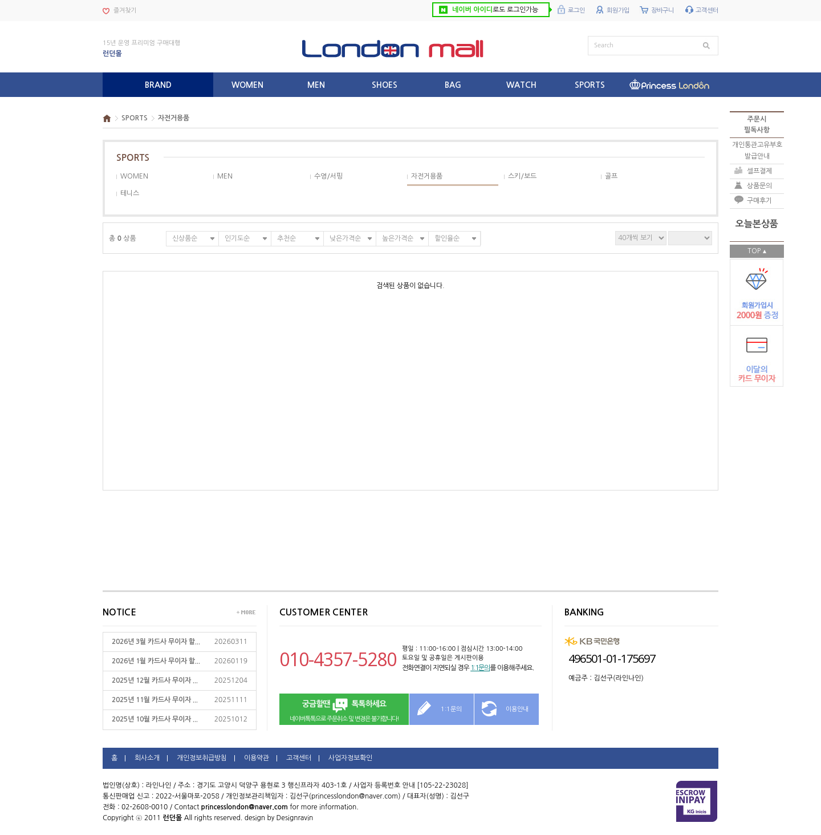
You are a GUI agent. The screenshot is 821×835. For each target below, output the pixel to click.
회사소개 (147, 758)
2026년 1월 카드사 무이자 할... (156, 661)
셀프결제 (759, 171)
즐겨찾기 (124, 10)
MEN (225, 176)
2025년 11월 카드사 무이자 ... (155, 699)
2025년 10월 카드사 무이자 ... (155, 719)
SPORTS (134, 118)
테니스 (129, 193)
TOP (754, 251)
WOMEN (134, 176)
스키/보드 (522, 176)
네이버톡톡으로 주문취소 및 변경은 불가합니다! (344, 710)
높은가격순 (397, 238)
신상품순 (184, 238)
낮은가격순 (345, 238)
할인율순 (447, 238)
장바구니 (662, 10)
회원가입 (618, 10)
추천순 (286, 238)
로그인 (576, 10)
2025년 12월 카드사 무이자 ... (155, 680)
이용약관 (256, 758)
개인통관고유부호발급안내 (757, 150)
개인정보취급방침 (202, 758)
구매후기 (759, 200)
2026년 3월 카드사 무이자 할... (156, 641)
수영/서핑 (328, 176)
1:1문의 (480, 667)
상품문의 (759, 186)
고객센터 (707, 10)
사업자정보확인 (350, 758)
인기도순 (237, 238)
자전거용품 (173, 118)
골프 (611, 176)
